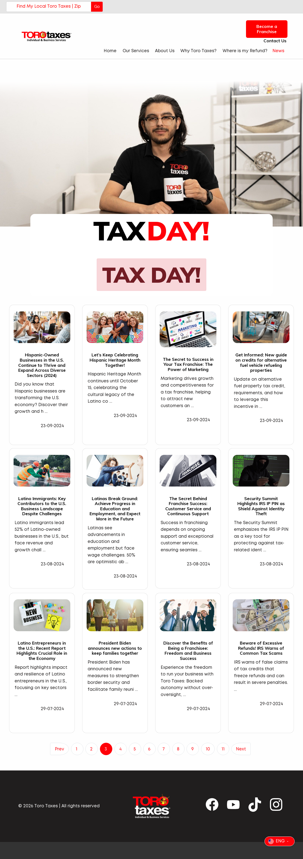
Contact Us (274, 40)
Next (241, 749)
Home (110, 51)
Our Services (136, 51)
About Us (164, 51)
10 (208, 749)
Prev (59, 749)
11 (223, 749)
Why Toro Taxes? (198, 51)
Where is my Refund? (245, 51)
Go (97, 6)
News (278, 51)
